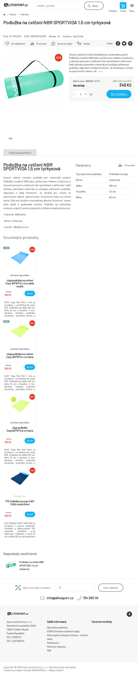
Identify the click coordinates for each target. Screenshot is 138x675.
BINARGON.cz (39, 670)
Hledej (95, 5)
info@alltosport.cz (60, 598)
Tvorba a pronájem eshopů (17, 670)
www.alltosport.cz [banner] (18, 5)
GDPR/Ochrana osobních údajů (63, 631)
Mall (49, 650)
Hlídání (86, 43)
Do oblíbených (18, 43)
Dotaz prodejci (65, 43)
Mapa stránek (56, 670)
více (100, 71)
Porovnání (41, 43)
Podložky (24, 14)
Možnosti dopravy (56, 646)
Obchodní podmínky (57, 627)
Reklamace (53, 642)
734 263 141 (90, 598)
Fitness (12, 14)
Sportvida (78, 36)
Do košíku (119, 94)
